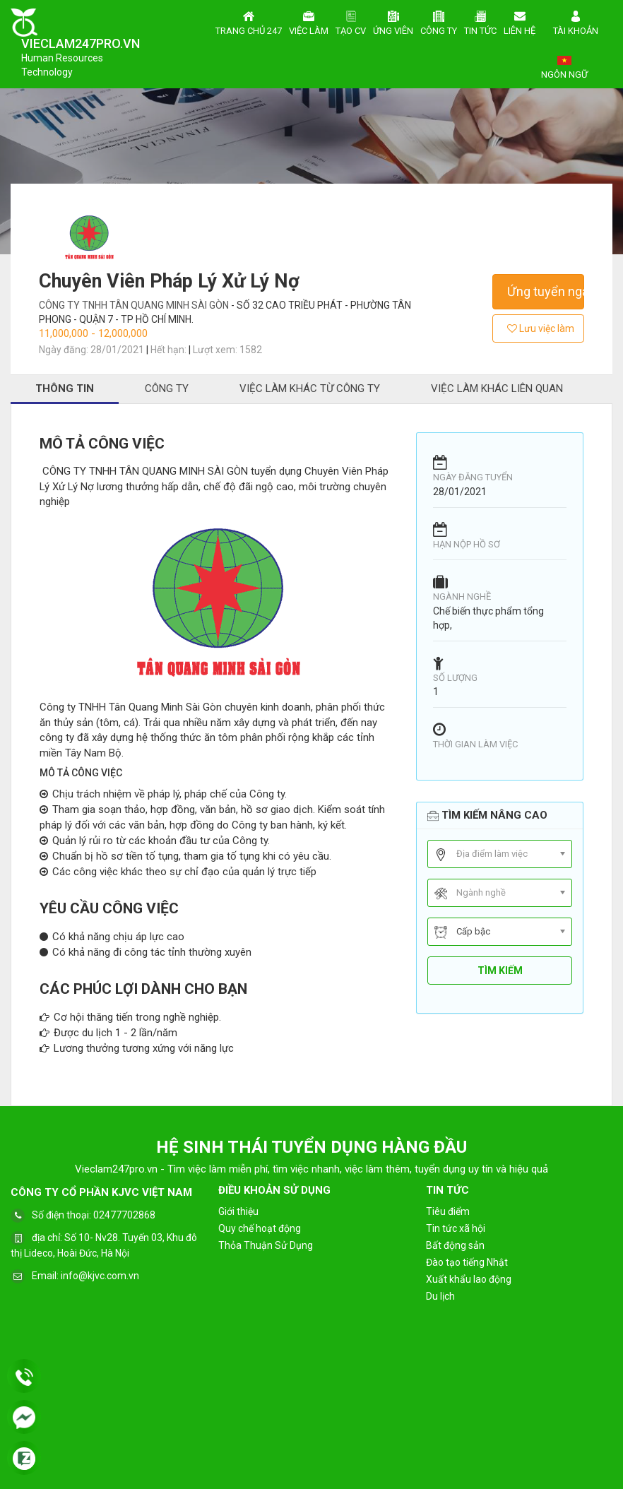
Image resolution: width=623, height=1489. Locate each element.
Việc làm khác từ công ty (309, 388)
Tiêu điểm (448, 1211)
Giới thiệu (238, 1211)
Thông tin (64, 388)
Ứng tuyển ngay (545, 291)
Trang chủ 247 (248, 21)
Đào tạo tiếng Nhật (467, 1262)
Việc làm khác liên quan (497, 388)
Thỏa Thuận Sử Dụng (265, 1245)
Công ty (438, 21)
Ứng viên (393, 21)
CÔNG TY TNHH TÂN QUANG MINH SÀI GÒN (135, 305)
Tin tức (480, 21)
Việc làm (308, 21)
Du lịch (440, 1296)
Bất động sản (455, 1245)
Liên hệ (519, 21)
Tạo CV (351, 21)
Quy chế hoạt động (259, 1228)
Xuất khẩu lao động (468, 1279)
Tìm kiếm (500, 970)
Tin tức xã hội (455, 1228)
